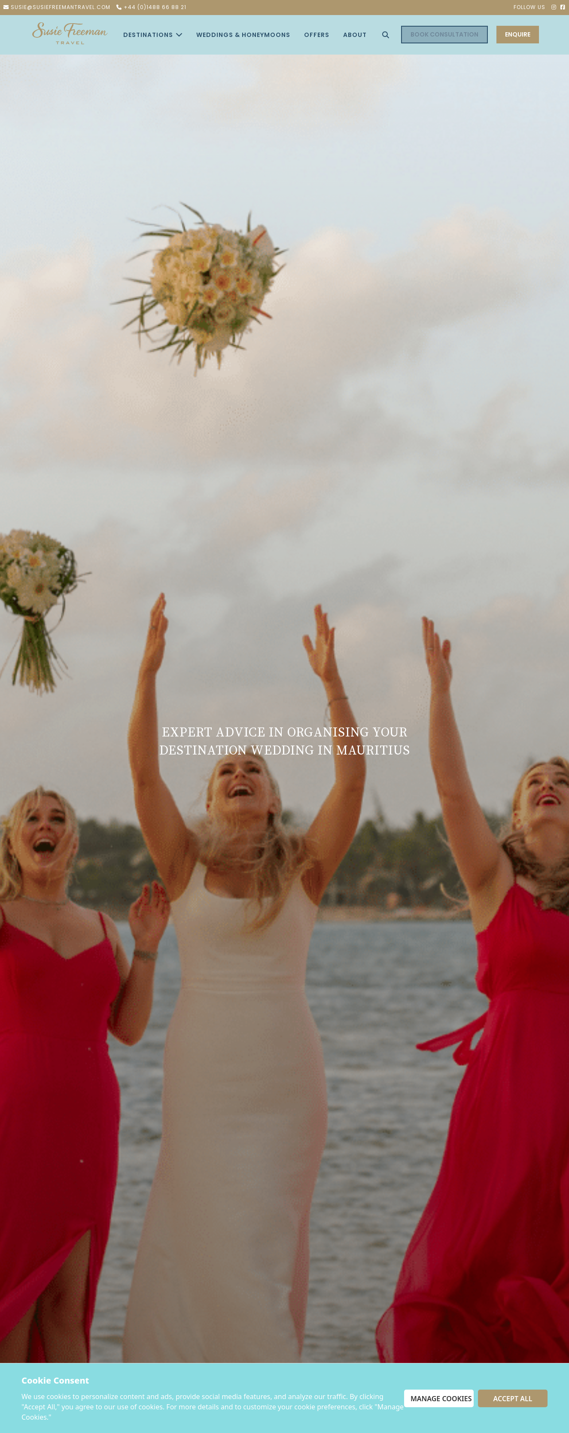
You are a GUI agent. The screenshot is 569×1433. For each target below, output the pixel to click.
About (355, 34)
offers (316, 34)
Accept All (512, 1398)
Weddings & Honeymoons (243, 34)
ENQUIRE (517, 34)
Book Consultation (444, 34)
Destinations (153, 34)
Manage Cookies (441, 1398)
